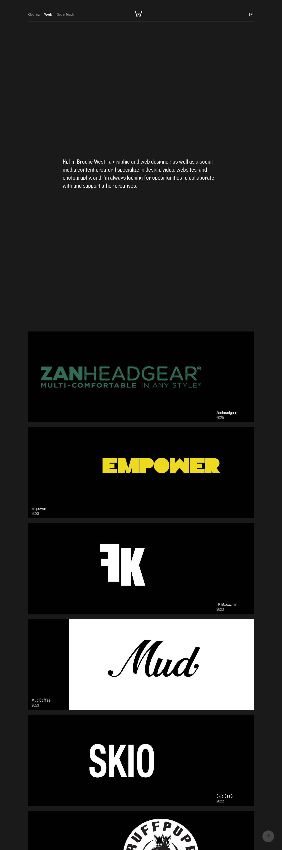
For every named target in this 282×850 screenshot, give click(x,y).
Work (48, 14)
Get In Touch (65, 14)
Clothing (34, 14)
